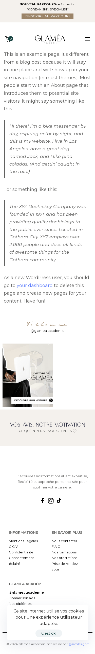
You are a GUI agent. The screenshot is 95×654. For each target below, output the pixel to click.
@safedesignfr (78, 644)
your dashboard (35, 285)
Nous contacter (64, 541)
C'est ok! (48, 633)
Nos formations (64, 552)
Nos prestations (64, 558)
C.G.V (13, 546)
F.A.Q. (56, 546)
